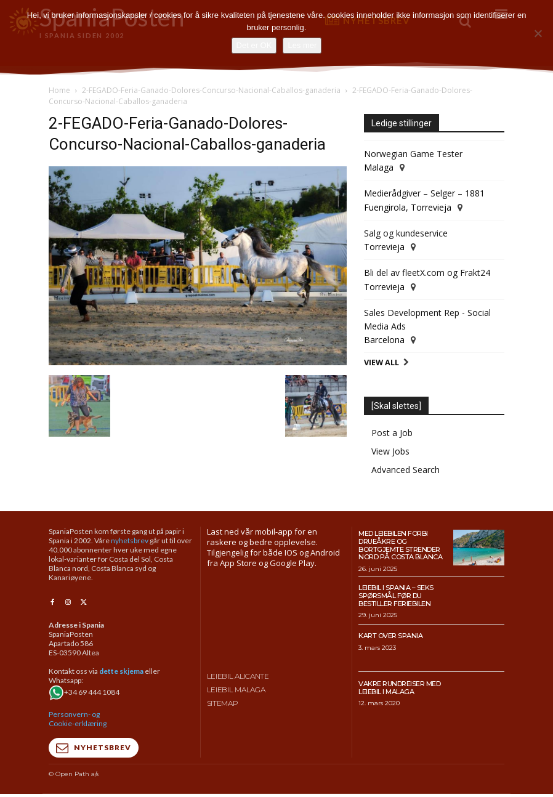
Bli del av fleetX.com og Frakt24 (427, 272)
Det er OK (254, 45)
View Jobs (390, 451)
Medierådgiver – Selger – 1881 (424, 193)
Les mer (302, 45)
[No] (537, 33)
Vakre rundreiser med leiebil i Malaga (399, 687)
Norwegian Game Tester (413, 154)
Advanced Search (405, 469)
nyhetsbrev (129, 540)
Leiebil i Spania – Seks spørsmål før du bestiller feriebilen (396, 595)
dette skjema (121, 670)
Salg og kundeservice (406, 233)
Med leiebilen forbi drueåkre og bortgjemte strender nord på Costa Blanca (400, 545)
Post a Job (392, 433)
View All (381, 362)
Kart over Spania (390, 635)
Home (59, 90)
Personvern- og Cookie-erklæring (78, 718)
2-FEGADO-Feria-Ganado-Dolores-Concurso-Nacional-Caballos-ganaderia (211, 90)
